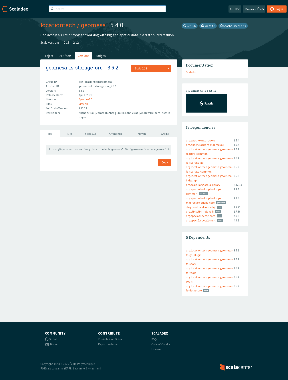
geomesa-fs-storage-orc (74, 67)
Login (276, 9)
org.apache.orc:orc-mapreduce (205, 145)
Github (51, 339)
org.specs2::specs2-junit (201, 220)
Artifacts (65, 56)
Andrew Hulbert (150, 113)
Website (208, 26)
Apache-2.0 (85, 99)
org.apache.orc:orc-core (200, 140)
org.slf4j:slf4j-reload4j (200, 211)
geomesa (93, 25)
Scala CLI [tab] (90, 133)
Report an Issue (108, 344)
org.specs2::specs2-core (200, 216)
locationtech (58, 25)
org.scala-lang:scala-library (203, 185)
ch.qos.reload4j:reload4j (200, 207)
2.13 (66, 42)
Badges (100, 56)
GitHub (189, 26)
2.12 (76, 42)
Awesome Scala (254, 9)
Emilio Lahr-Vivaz (127, 113)
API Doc (235, 9)
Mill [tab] (69, 133)
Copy (165, 162)
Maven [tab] (142, 133)
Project (48, 56)
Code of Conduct (161, 344)
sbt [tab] (50, 133)
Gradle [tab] (165, 133)
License (156, 349)
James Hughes (105, 113)
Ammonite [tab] (115, 133)
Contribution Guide (110, 339)
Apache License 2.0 (233, 26)
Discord (52, 344)
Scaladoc (191, 72)
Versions (83, 56)
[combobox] (151, 68)
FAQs (154, 339)
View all (83, 104)
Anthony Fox (87, 113)
